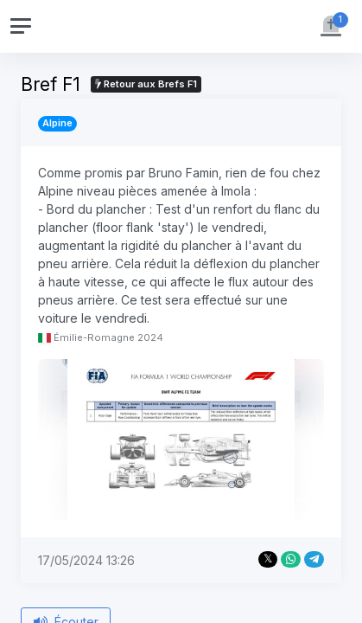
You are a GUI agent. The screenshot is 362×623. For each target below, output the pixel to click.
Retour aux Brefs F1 (146, 84)
